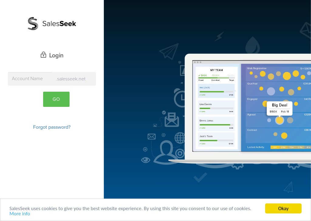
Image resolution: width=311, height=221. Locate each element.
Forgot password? (51, 127)
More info (19, 214)
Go (56, 99)
